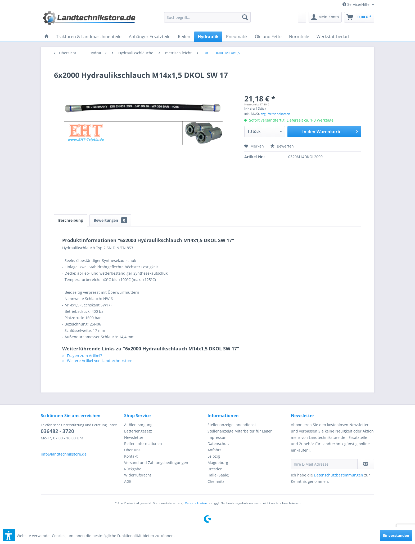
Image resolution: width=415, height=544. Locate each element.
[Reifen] (184, 37)
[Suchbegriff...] (207, 17)
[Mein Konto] (325, 17)
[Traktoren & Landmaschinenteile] (88, 37)
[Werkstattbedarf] (333, 37)
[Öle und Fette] (268, 37)
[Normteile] (299, 37)
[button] (9, 535)
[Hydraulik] (208, 37)
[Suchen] (245, 17)
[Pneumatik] (236, 37)
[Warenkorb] (359, 17)
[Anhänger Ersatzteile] (149, 37)
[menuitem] (356, 4)
